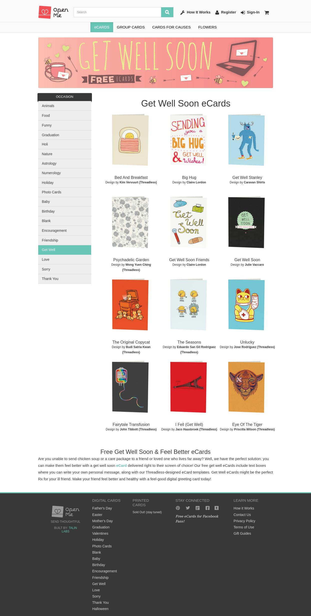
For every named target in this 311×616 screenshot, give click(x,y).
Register (225, 12)
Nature (47, 154)
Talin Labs (69, 529)
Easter (97, 515)
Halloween (100, 609)
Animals (48, 106)
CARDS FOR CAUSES (171, 27)
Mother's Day (102, 521)
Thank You (50, 279)
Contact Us (242, 515)
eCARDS (101, 27)
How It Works (195, 12)
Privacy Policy (244, 521)
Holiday (48, 183)
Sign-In (250, 12)
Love (45, 259)
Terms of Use (244, 527)
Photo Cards (51, 192)
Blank (46, 221)
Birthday (48, 211)
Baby (46, 202)
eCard (121, 465)
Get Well (48, 250)
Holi (45, 144)
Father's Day (102, 508)
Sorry (46, 269)
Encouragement (54, 231)
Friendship (50, 240)
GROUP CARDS (131, 27)
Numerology (51, 173)
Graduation (50, 135)
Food (46, 116)
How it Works (244, 508)
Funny (47, 125)
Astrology (49, 163)
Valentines (100, 533)
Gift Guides (242, 533)
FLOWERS (207, 27)
